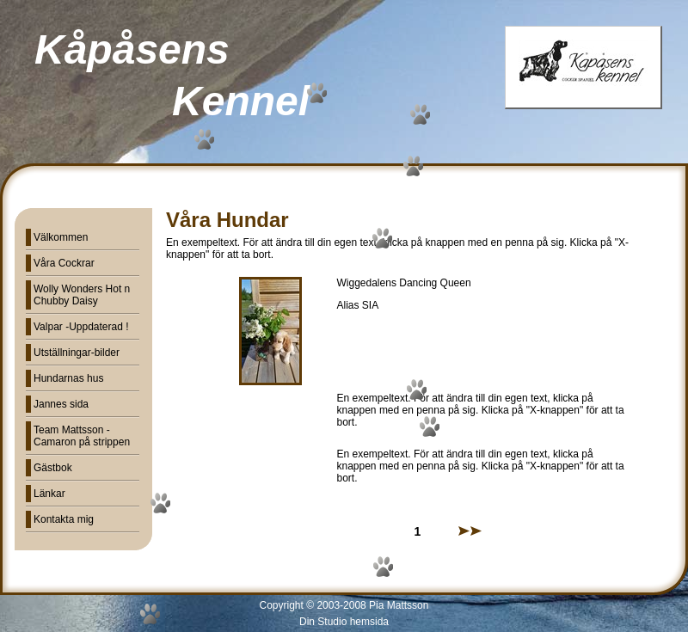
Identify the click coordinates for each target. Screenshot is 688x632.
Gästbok (53, 468)
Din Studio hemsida (344, 622)
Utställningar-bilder (77, 353)
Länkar (49, 494)
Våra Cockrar (64, 263)
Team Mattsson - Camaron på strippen (82, 436)
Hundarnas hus (68, 378)
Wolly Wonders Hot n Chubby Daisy (82, 295)
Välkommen (61, 237)
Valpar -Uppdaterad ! (81, 327)
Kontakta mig (64, 519)
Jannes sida (61, 404)
